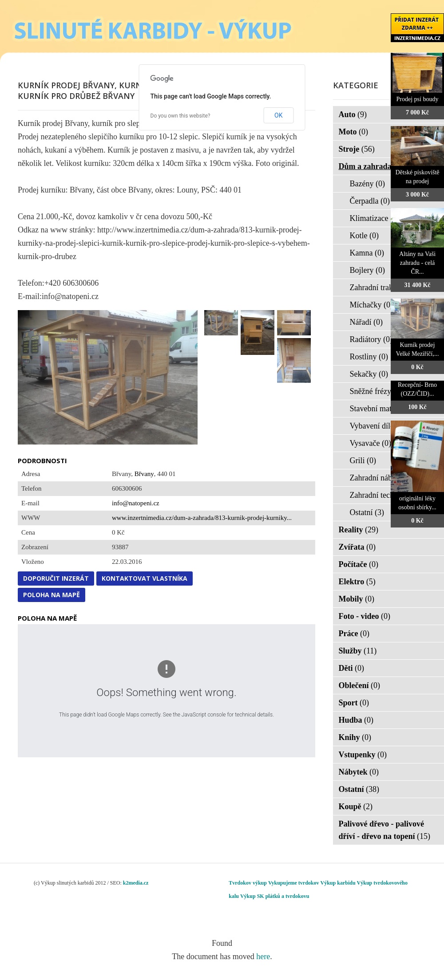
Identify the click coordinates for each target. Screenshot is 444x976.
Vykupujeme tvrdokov (293, 883)
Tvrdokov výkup (248, 883)
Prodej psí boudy (417, 99)
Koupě (356, 806)
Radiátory (371, 339)
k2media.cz (136, 883)
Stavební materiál (383, 408)
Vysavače (370, 443)
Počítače (358, 564)
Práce (354, 633)
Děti (351, 668)
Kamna (367, 252)
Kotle (364, 235)
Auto (353, 114)
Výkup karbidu (338, 883)
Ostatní (367, 512)
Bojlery (367, 270)
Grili (363, 460)
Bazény (367, 183)
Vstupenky (363, 754)
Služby (358, 650)
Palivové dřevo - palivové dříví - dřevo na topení (385, 830)
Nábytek (359, 771)
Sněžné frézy (376, 391)
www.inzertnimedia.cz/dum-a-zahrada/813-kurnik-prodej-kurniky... (202, 517)
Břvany (144, 473)
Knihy (355, 737)
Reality (358, 529)
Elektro (357, 581)
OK (278, 115)
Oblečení (360, 685)
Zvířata (357, 547)
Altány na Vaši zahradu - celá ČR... (417, 263)
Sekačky (369, 374)
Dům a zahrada (371, 166)
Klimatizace (375, 218)
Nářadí (366, 322)
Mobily (357, 598)
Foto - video (364, 616)
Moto (353, 131)
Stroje (357, 149)
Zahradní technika (384, 495)
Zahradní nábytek (383, 477)
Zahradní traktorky (385, 287)
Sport (354, 702)
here (263, 956)
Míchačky (371, 304)
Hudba (356, 720)
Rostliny (369, 356)
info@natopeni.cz (135, 503)
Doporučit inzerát (56, 578)
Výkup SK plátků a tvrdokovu (274, 896)
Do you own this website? (180, 116)
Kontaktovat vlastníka (144, 578)
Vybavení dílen (379, 425)
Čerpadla (370, 201)
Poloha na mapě (51, 594)
